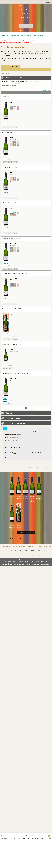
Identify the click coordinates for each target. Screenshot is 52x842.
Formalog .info (26, 555)
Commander (39, 546)
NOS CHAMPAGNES (26, 26)
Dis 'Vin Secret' (19, 497)
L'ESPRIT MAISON (25, 13)
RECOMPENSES (24, 22)
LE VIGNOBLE (24, 17)
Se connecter (6, 66)
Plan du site (15, 546)
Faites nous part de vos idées (36, 449)
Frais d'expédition (26, 69)
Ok (49, 836)
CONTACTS (23, 30)
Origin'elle (12, 496)
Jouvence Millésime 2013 (39, 498)
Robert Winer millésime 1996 (18, 526)
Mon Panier (15, 66)
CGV (27, 547)
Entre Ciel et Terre (25, 497)
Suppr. (15, 127)
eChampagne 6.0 (46, 555)
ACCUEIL (22, 5)
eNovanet (31, 555)
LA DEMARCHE (24, 9)
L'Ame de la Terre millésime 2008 (32, 499)
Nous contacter (22, 546)
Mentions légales (6, 546)
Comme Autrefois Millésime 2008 (12, 526)
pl (30, 547)
